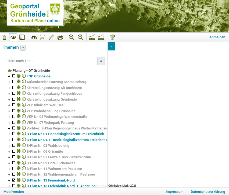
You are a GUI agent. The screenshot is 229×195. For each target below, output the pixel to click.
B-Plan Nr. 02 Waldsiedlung (48, 145)
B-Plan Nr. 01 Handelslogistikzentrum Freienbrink (65, 134)
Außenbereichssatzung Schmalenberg (56, 82)
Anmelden (217, 37)
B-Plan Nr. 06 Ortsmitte (45, 151)
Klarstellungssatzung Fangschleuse (54, 93)
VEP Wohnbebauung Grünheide (51, 111)
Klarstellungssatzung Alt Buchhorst (54, 88)
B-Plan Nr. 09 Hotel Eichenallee (51, 163)
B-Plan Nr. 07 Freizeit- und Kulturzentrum (59, 157)
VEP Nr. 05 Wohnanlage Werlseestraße (57, 117)
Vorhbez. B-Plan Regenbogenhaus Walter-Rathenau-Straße (73, 128)
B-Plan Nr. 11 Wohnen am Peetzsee (54, 169)
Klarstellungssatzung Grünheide (52, 99)
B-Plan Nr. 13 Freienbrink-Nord (51, 180)
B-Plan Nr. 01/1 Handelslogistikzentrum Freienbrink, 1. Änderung (77, 140)
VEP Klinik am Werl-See (45, 105)
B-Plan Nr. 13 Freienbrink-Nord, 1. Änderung (61, 186)
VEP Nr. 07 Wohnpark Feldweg (50, 123)
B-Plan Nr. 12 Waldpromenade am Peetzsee (61, 174)
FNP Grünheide (38, 76)
